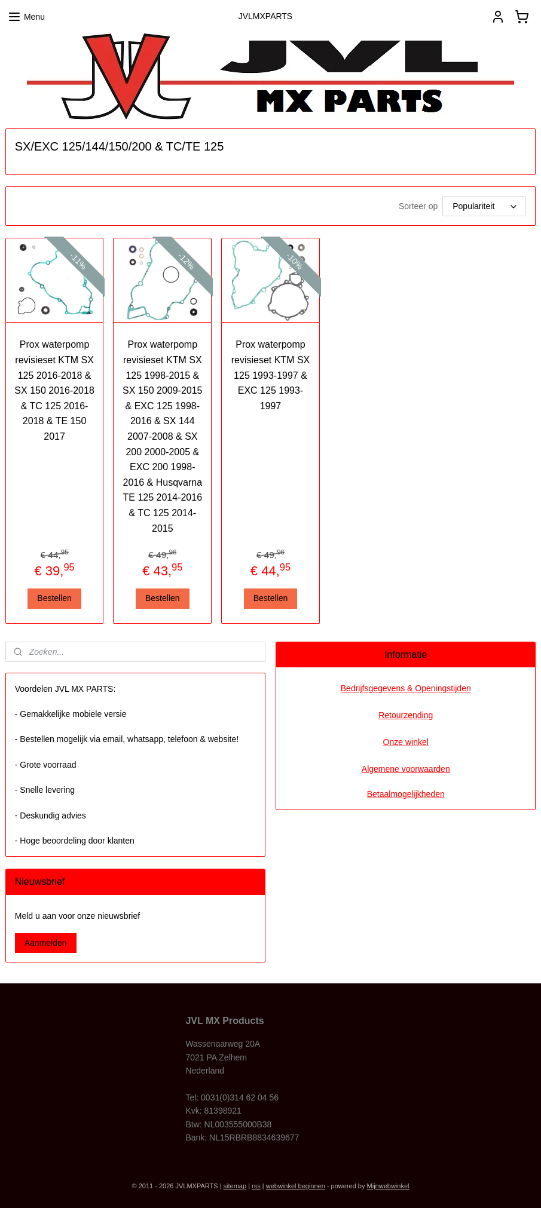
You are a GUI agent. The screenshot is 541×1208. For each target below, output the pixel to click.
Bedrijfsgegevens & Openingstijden (406, 688)
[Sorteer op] (484, 206)
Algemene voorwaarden (406, 769)
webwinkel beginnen (295, 1185)
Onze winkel (406, 742)
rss (256, 1185)
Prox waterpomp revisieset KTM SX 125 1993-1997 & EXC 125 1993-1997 (270, 374)
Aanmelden (46, 943)
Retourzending (405, 715)
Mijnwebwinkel (388, 1185)
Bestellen (54, 598)
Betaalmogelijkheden (406, 794)
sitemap (235, 1185)
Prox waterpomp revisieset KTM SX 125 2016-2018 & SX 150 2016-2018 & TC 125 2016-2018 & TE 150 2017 (54, 390)
